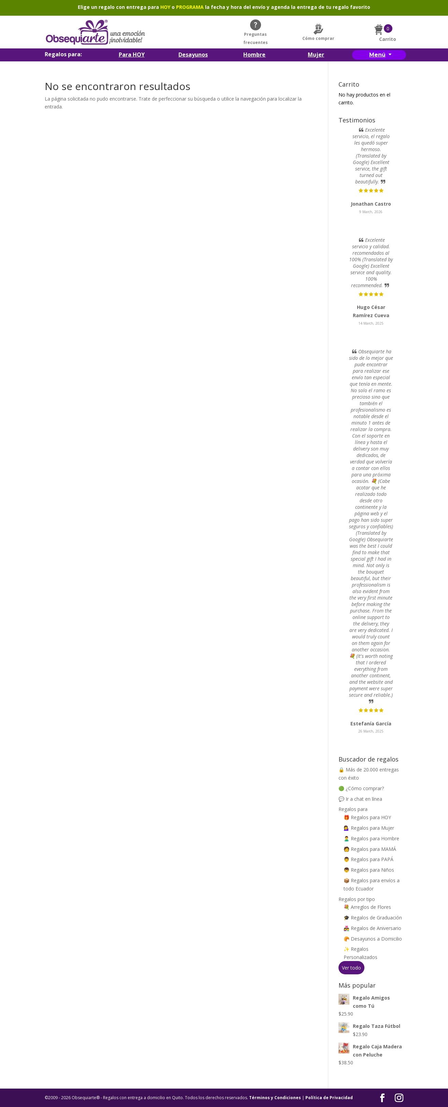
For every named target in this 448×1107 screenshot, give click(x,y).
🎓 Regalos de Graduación (373, 917)
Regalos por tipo (356, 899)
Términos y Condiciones (275, 1098)
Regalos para (352, 809)
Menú (377, 54)
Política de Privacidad (329, 1098)
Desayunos (193, 55)
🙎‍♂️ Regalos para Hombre (371, 838)
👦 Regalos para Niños (369, 870)
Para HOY (132, 55)
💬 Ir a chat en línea (360, 799)
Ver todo (351, 967)
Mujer (316, 55)
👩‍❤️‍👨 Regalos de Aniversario (372, 928)
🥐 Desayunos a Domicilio (373, 938)
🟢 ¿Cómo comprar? (361, 788)
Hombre (254, 55)
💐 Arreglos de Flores (367, 907)
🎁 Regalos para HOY (367, 817)
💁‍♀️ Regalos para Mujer (369, 828)
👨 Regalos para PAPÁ (368, 859)
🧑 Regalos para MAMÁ (370, 849)
